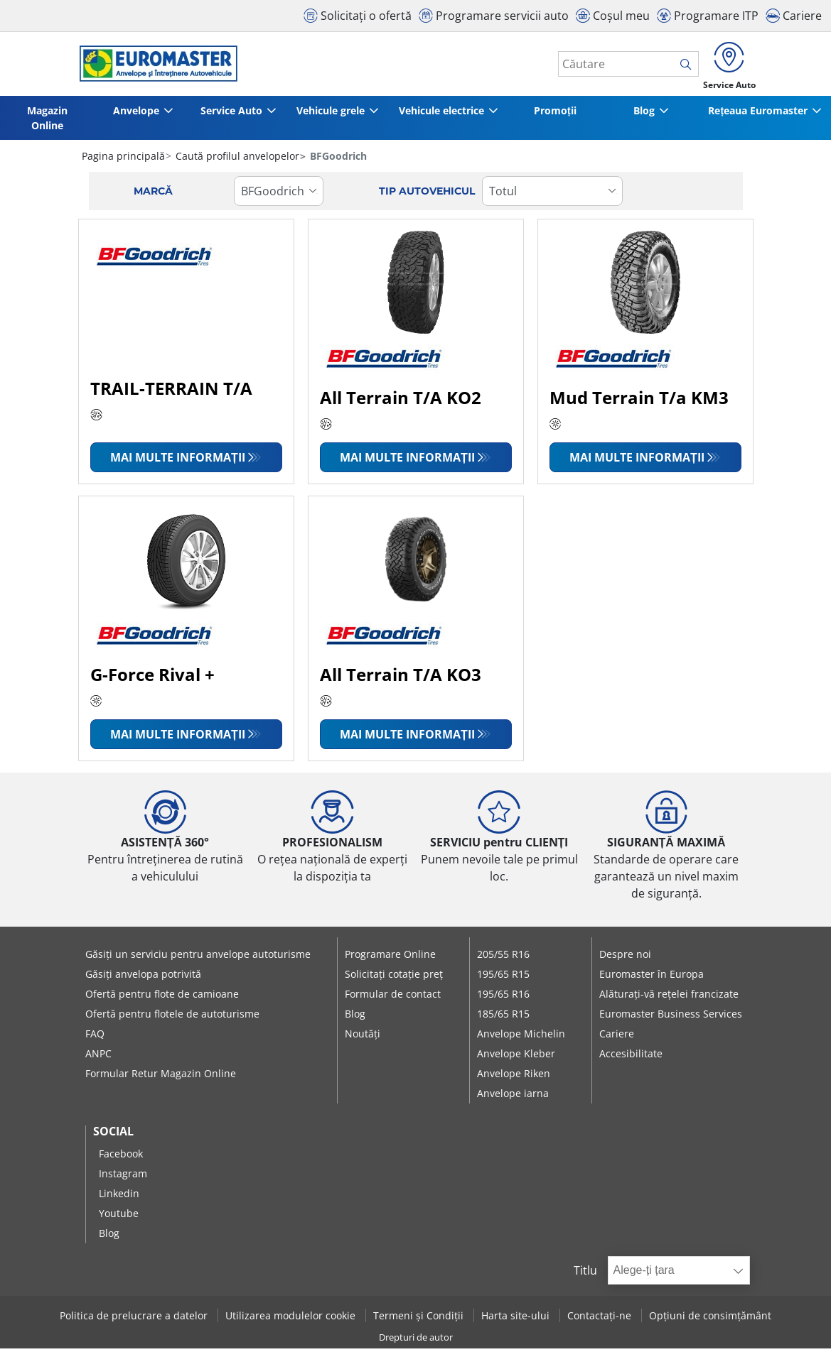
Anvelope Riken (513, 1077)
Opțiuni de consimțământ (710, 1319)
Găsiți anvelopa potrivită (143, 977)
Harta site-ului (516, 1319)
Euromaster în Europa (651, 977)
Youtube (119, 1216)
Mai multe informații (177, 461)
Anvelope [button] (132, 114)
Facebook (121, 1157)
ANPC (98, 1057)
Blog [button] (643, 114)
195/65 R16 (503, 997)
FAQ (94, 1037)
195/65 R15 (503, 977)
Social (113, 1134)
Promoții (556, 114)
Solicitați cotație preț (394, 977)
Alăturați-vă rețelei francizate (669, 997)
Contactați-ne (600, 1319)
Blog (355, 1017)
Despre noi (625, 957)
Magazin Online (46, 121)
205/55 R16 (503, 957)
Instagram (123, 1177)
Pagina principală (123, 159)
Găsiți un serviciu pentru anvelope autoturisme (198, 957)
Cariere (616, 1037)
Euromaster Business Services (670, 1017)
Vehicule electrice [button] (443, 114)
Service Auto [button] (227, 114)
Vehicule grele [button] (329, 114)
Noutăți (362, 1037)
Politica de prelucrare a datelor (135, 1319)
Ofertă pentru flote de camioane (162, 997)
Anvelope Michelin (521, 1037)
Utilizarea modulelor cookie (291, 1319)
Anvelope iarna (513, 1096)
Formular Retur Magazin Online (160, 1077)
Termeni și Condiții (419, 1319)
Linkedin (119, 1197)
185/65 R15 (503, 1017)
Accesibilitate (631, 1057)
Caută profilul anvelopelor (236, 159)
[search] (681, 66)
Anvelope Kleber (516, 1057)
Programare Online (390, 957)
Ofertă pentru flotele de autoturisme (172, 1017)
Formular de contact (393, 997)
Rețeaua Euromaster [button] (757, 114)
